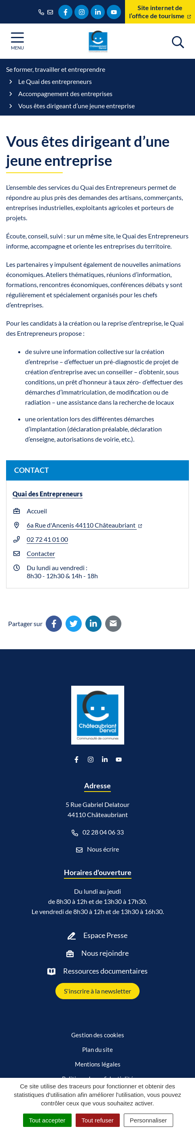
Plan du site (97, 1049)
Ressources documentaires (105, 970)
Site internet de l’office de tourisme (160, 11)
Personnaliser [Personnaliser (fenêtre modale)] (148, 1120)
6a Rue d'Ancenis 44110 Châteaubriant (84, 525)
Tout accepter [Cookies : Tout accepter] (47, 1120)
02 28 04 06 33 (98, 832)
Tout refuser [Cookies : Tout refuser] (98, 1120)
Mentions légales (98, 1064)
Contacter (41, 553)
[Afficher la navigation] (17, 41)
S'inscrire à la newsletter (97, 991)
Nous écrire (97, 849)
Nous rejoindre (105, 952)
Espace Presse (105, 935)
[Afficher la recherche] (178, 40)
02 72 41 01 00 (47, 539)
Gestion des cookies (97, 1035)
